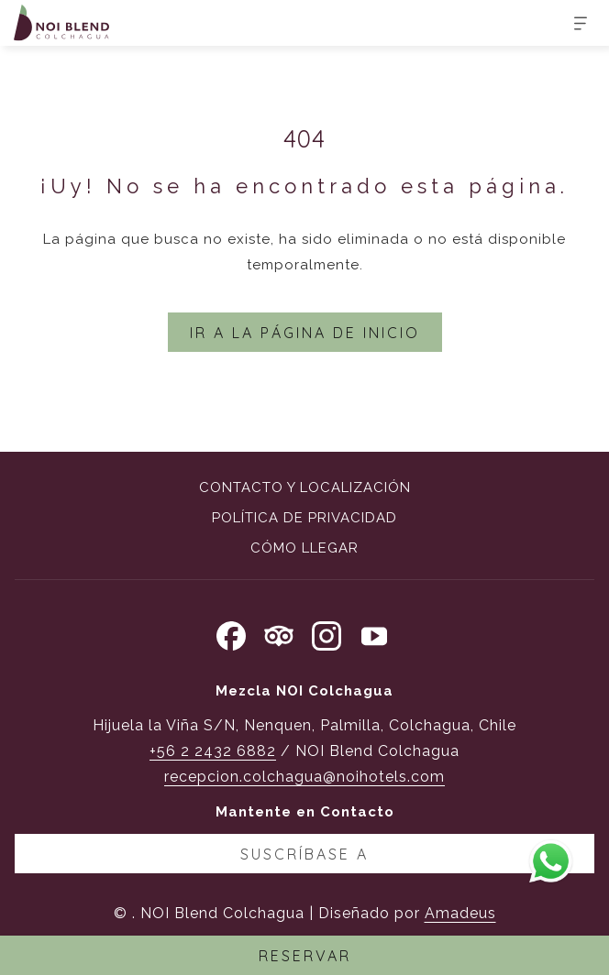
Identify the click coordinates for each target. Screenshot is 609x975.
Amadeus (460, 913)
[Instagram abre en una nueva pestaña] (326, 633)
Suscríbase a (304, 854)
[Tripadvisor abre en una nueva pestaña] (278, 633)
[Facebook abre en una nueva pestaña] (231, 633)
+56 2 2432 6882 (212, 751)
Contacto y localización (305, 487)
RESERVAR (305, 956)
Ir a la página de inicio (305, 332)
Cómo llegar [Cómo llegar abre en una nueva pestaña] (304, 548)
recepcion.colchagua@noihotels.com (304, 776)
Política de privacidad (304, 517)
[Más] (573, 23)
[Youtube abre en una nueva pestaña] (374, 633)
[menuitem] (304, 490)
